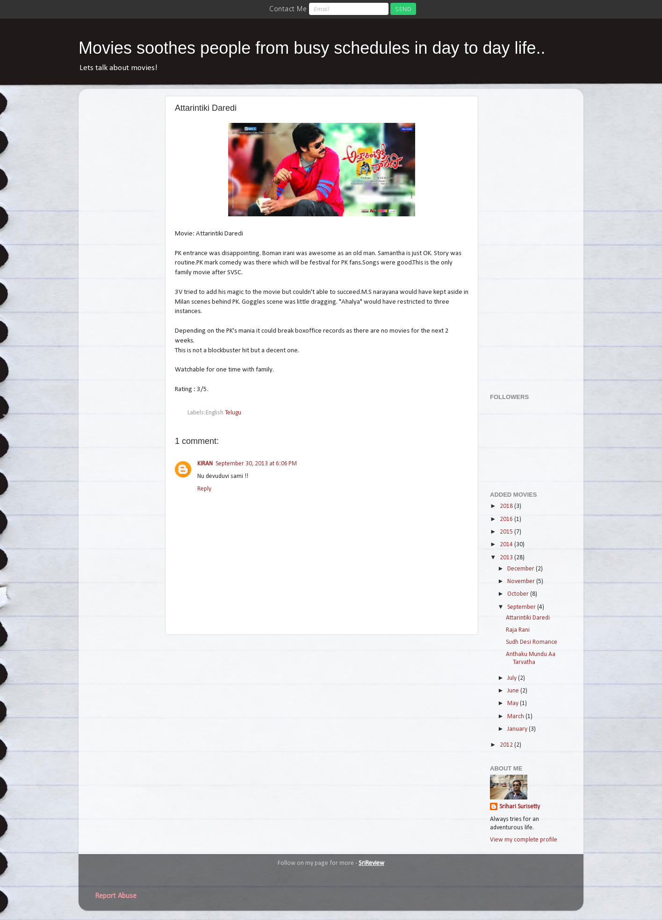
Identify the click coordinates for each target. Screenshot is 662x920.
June (513, 691)
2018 (507, 506)
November (521, 581)
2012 (507, 745)
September (522, 607)
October (518, 594)
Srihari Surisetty (519, 807)
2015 (507, 532)
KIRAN (205, 464)
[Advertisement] (527, 236)
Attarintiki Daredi (528, 618)
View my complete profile (523, 840)
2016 (507, 519)
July (512, 678)
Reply (204, 489)
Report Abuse (116, 896)
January (518, 729)
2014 (507, 545)
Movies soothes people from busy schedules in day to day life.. (312, 47)
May (513, 703)
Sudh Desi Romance (531, 642)
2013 (507, 558)
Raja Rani (518, 630)
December (521, 569)
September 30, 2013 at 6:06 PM (256, 464)
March (516, 716)
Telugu (233, 413)
